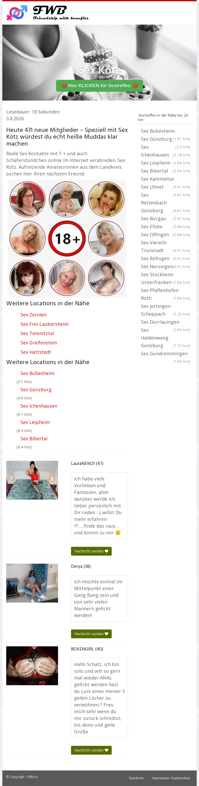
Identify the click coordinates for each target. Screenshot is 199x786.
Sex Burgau (165, 218)
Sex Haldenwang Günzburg (165, 338)
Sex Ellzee (165, 226)
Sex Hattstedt (35, 352)
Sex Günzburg (36, 389)
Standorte (136, 778)
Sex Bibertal (33, 438)
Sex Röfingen (165, 258)
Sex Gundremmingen (165, 354)
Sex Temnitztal (37, 333)
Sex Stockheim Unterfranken (165, 278)
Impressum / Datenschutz (171, 778)
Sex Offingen (165, 234)
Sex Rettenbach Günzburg (165, 203)
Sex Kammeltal (165, 179)
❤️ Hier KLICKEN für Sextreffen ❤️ (99, 85)
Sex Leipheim (35, 422)
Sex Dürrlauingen (165, 322)
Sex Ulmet (165, 187)
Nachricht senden (91, 551)
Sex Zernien (33, 314)
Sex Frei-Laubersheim (44, 324)
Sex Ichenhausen (38, 406)
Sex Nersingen (165, 266)
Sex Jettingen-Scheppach (165, 310)
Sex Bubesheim (37, 373)
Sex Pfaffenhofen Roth (165, 294)
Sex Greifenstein (38, 342)
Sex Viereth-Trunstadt (165, 246)
